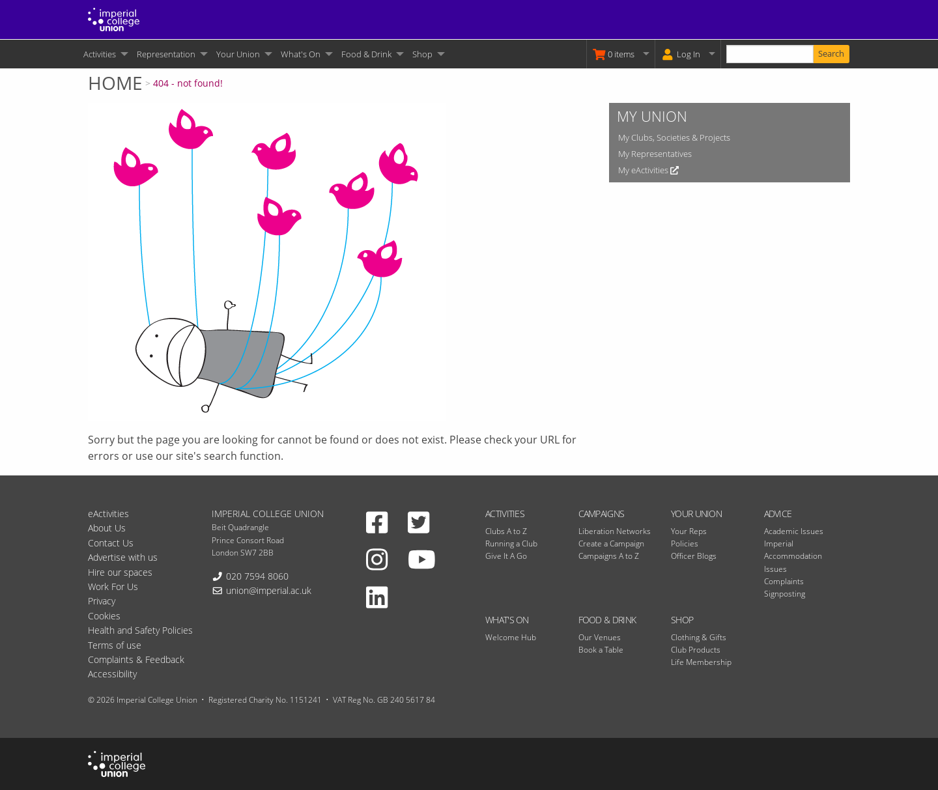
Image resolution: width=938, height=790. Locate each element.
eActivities (108, 513)
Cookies (104, 616)
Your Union (238, 54)
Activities (99, 54)
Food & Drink (366, 54)
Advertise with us (123, 557)
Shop (422, 54)
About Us (107, 528)
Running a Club (511, 543)
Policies (684, 543)
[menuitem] (105, 54)
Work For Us (113, 586)
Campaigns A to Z (608, 555)
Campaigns (601, 513)
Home (115, 82)
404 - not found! (188, 83)
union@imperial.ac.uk (268, 590)
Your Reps (689, 531)
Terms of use (114, 645)
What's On (300, 54)
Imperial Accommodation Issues (793, 556)
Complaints (784, 581)
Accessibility (112, 674)
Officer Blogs (694, 555)
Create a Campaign (611, 543)
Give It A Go (506, 555)
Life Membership (701, 662)
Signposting (784, 593)
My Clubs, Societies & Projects (674, 137)
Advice (778, 513)
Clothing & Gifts (698, 637)
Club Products (695, 649)
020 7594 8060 (257, 576)
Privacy (101, 601)
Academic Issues (793, 531)
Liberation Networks (614, 531)
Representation (166, 54)
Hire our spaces (120, 572)
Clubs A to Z (506, 531)
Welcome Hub (510, 637)
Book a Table (600, 649)
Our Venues (599, 637)
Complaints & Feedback (136, 659)
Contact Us (111, 543)
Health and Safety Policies (140, 630)
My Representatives (655, 154)
